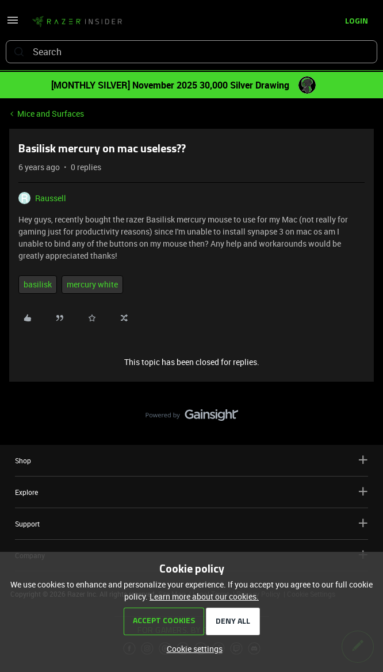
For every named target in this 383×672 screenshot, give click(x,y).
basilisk (38, 284)
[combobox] (191, 51)
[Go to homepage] (77, 22)
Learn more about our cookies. (204, 596)
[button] (13, 23)
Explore (191, 492)
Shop (191, 460)
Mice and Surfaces (50, 113)
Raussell (50, 198)
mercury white (92, 284)
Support (191, 523)
